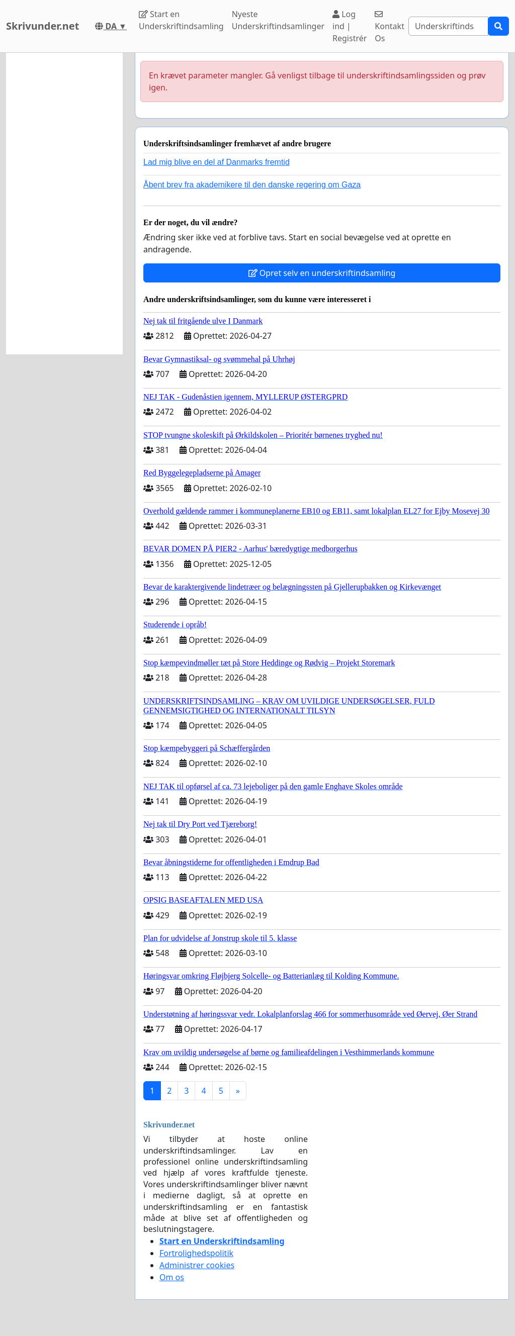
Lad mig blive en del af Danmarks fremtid (216, 162)
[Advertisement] (64, 203)
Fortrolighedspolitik (196, 1253)
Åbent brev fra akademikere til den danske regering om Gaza (252, 184)
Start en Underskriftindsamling (181, 20)
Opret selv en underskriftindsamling (322, 272)
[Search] (448, 26)
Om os (171, 1277)
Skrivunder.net (42, 26)
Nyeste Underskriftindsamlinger (278, 20)
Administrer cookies (196, 1265)
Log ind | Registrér (349, 26)
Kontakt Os (389, 27)
